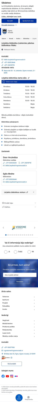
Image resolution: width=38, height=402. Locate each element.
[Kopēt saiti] (28, 78)
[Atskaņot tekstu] (9, 49)
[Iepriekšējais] (3, 227)
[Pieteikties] (20, 282)
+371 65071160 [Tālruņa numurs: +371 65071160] (9, 347)
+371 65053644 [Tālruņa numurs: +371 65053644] (9, 62)
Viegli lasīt (5, 320)
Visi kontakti (12, 364)
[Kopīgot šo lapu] (19, 207)
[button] (27, 192)
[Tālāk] (34, 227)
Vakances (5, 297)
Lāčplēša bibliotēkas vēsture (16, 192)
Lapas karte (6, 333)
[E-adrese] (6, 357)
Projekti (5, 303)
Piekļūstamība (7, 330)
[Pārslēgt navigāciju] (19, 397)
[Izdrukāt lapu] (19, 203)
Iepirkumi (5, 300)
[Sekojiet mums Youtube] (7, 376)
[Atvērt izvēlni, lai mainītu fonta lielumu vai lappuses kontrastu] (28, 398)
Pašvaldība (6, 306)
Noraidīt (10, 21)
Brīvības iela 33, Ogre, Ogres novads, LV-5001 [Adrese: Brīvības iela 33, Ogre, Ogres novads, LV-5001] (19, 354)
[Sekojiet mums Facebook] (3, 376)
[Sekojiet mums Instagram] (11, 376)
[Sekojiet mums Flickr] (16, 376)
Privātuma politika (8, 327)
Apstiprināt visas (28, 21)
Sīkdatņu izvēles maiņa (10, 336)
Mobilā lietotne (7, 323)
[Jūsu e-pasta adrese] (19, 275)
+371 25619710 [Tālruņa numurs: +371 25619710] (9, 65)
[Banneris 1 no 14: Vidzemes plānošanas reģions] (19, 228)
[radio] (7, 251)
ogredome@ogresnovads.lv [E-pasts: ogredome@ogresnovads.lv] (13, 350)
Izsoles (4, 309)
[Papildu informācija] (11, 357)
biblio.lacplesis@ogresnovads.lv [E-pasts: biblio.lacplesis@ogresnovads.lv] (14, 60)
